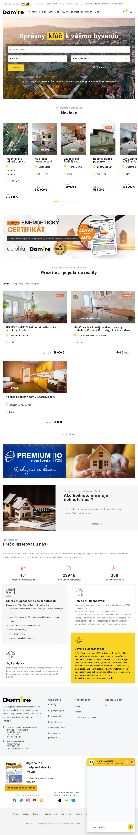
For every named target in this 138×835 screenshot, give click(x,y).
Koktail (69, 4)
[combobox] (69, 49)
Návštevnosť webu (82, 803)
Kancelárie (53, 12)
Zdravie (76, 4)
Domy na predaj (55, 711)
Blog (120, 4)
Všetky (6, 272)
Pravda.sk (124, 657)
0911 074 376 (13, 723)
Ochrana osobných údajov (86, 706)
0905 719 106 (13, 735)
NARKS (65, 12)
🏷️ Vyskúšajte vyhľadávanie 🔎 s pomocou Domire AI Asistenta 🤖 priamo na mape (63, 81)
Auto (64, 4)
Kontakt (78, 700)
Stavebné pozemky (56, 716)
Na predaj (18, 272)
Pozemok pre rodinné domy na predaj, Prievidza (29, 160)
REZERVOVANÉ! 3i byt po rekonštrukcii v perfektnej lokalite (31, 317)
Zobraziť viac (69, 422)
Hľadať (16, 67)
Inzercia (36, 803)
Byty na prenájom (56, 699)
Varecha (89, 4)
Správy (48, 4)
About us (29, 812)
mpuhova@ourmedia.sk (17, 737)
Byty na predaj (54, 705)
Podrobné (99, 67)
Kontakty (25, 803)
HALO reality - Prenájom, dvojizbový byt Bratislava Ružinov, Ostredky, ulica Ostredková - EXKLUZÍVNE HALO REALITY (103, 317)
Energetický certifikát (81, 12)
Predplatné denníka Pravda (21, 776)
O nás (97, 12)
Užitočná (104, 4)
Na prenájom (32, 272)
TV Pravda (113, 4)
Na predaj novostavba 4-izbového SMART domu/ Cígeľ (100, 160)
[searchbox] (69, 49)
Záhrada (96, 4)
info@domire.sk (14, 726)
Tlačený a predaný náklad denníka (57, 803)
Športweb (57, 4)
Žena (82, 4)
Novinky (32, 12)
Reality (42, 12)
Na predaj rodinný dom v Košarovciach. (30, 385)
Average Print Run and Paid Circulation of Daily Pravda (59, 812)
